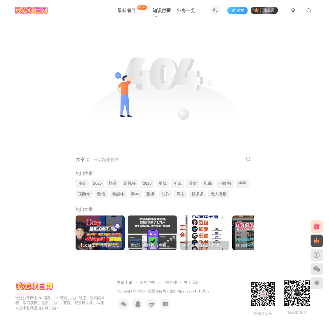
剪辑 (163, 183)
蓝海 (150, 194)
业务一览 (186, 10)
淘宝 (181, 194)
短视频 (130, 183)
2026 (147, 183)
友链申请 (125, 282)
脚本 (135, 194)
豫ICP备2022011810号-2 (189, 291)
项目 (82, 183)
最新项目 (132, 9)
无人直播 (219, 194)
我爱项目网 (157, 291)
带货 (193, 183)
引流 (178, 183)
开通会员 (264, 10)
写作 (166, 194)
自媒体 (118, 194)
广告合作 (169, 282)
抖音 (113, 183)
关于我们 (192, 282)
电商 (208, 183)
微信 (101, 194)
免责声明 (147, 282)
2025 (97, 183)
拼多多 (198, 194)
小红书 (225, 183)
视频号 (84, 194)
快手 (242, 183)
